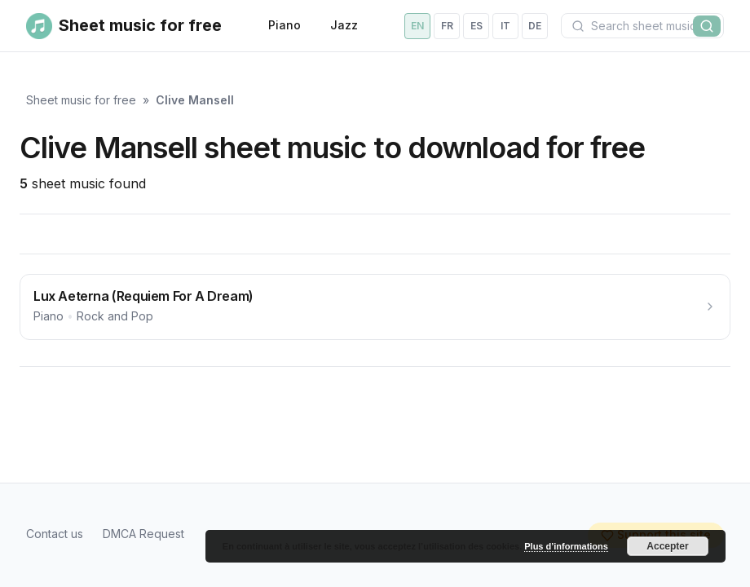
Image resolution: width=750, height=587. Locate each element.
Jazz (344, 25)
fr (447, 26)
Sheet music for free (81, 100)
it (505, 26)
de (534, 26)
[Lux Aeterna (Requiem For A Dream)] (375, 307)
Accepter (667, 546)
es (476, 26)
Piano (284, 25)
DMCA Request (143, 534)
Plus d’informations (566, 546)
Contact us (54, 534)
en (417, 26)
